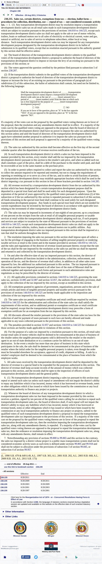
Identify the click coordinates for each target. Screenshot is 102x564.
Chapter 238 (15, 11)
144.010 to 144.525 (77, 30)
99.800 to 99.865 (58, 438)
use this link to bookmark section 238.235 (23, 467)
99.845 (83, 446)
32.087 (34, 279)
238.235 (4, 477)
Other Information (14, 511)
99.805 (78, 443)
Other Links (11, 516)
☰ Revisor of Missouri (11, 2)
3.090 (36, 502)
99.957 (27, 449)
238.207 (13, 70)
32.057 (53, 279)
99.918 (89, 443)
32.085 (22, 279)
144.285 (95, 181)
